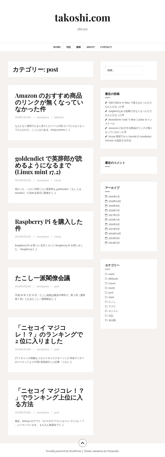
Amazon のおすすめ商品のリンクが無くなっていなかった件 (49, 102)
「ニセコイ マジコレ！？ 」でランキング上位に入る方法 (49, 396)
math (112, 287)
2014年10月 (115, 233)
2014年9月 (114, 238)
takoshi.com (82, 17)
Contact (106, 46)
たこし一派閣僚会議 (42, 277)
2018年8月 (114, 205)
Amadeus (98, 450)
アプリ (112, 306)
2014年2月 (114, 242)
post (56, 285)
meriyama (43, 117)
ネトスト (113, 311)
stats (111, 297)
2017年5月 (114, 215)
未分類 (112, 320)
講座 (78, 46)
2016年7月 (114, 219)
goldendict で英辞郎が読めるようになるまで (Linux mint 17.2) (48, 165)
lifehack (59, 117)
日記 (68, 46)
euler (112, 274)
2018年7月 (114, 210)
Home (57, 46)
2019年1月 (114, 196)
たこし (112, 301)
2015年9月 (114, 228)
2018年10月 (115, 201)
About (90, 46)
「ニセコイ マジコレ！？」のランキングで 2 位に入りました (49, 333)
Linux (57, 180)
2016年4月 (114, 224)
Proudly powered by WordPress (63, 450)
